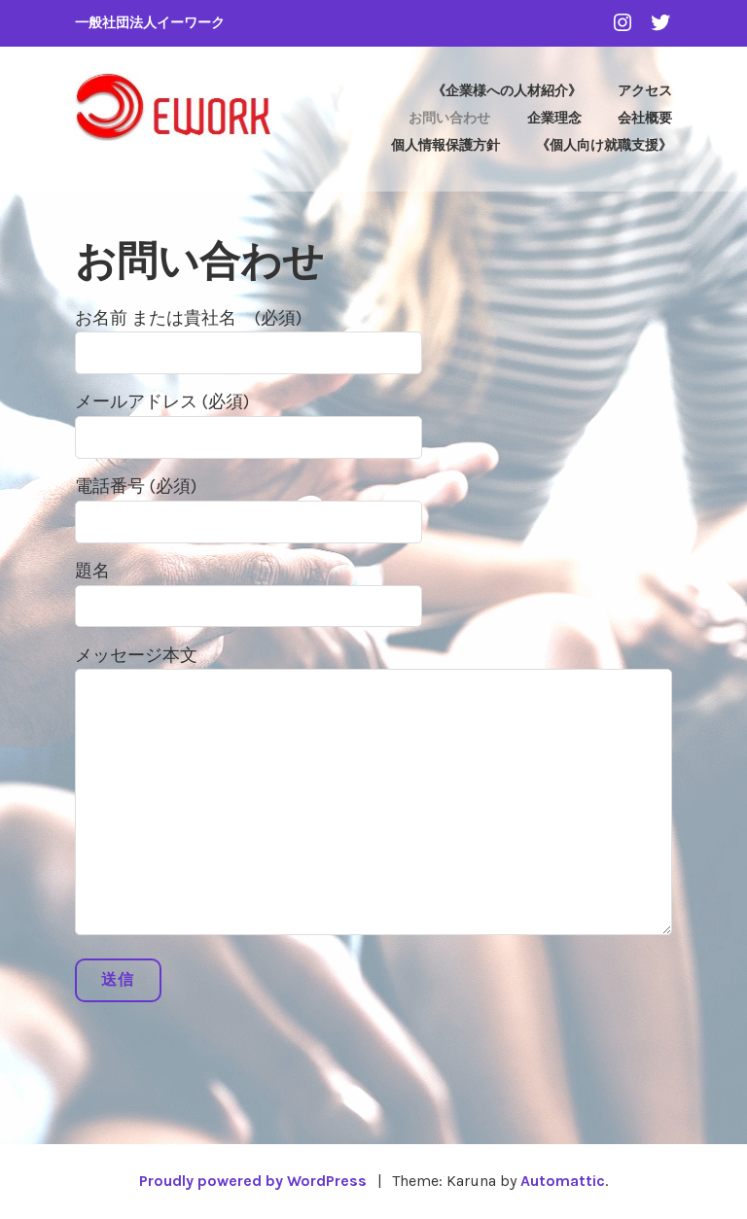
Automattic (562, 1180)
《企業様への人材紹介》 (507, 91)
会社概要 (645, 118)
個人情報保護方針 (445, 145)
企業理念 (554, 118)
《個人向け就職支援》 (604, 145)
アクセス (645, 91)
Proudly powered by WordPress (253, 1180)
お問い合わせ (449, 118)
